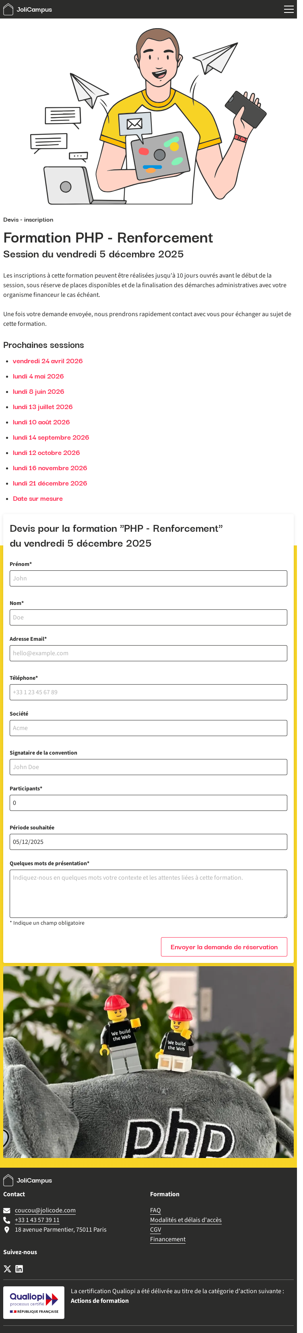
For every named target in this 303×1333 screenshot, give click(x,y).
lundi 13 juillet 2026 (43, 407)
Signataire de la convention (43, 753)
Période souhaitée (32, 828)
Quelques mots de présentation (48, 864)
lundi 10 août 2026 (41, 422)
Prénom (19, 564)
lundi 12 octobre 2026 (46, 452)
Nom (15, 603)
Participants (25, 789)
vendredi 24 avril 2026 (48, 361)
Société (19, 714)
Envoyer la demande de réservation (224, 947)
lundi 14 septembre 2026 (51, 437)
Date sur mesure (38, 498)
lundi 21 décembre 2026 (50, 483)
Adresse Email (27, 639)
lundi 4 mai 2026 (38, 376)
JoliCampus (27, 9)
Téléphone (22, 678)
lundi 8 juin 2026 (38, 391)
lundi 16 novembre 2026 (50, 468)
